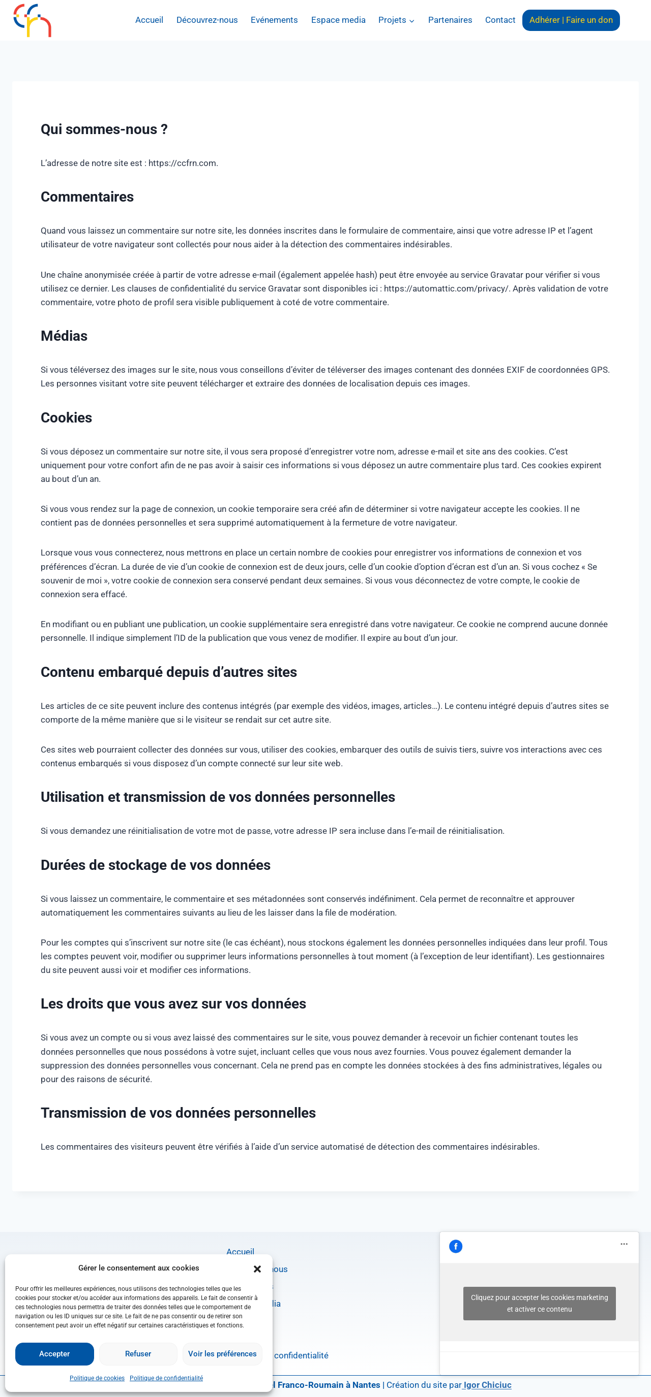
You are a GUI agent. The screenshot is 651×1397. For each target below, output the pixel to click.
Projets (240, 1321)
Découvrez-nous (207, 20)
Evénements (274, 20)
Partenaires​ (450, 20)
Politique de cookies (97, 1378)
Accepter (54, 1353)
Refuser (138, 1353)
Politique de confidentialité (166, 1378)
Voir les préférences (222, 1353)
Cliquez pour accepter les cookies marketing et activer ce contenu (539, 1303)
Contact (500, 20)
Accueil (149, 20)
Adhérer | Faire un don (571, 20)
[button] (257, 1268)
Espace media (338, 20)
